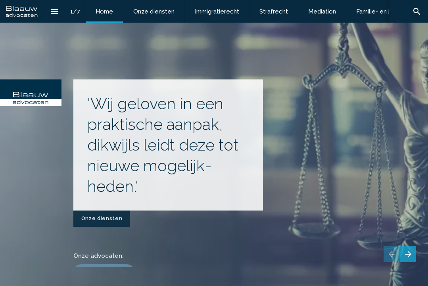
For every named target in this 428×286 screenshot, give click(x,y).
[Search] (416, 11)
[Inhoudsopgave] (54, 11)
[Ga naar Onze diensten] (101, 219)
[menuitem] (104, 11)
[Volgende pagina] (408, 254)
